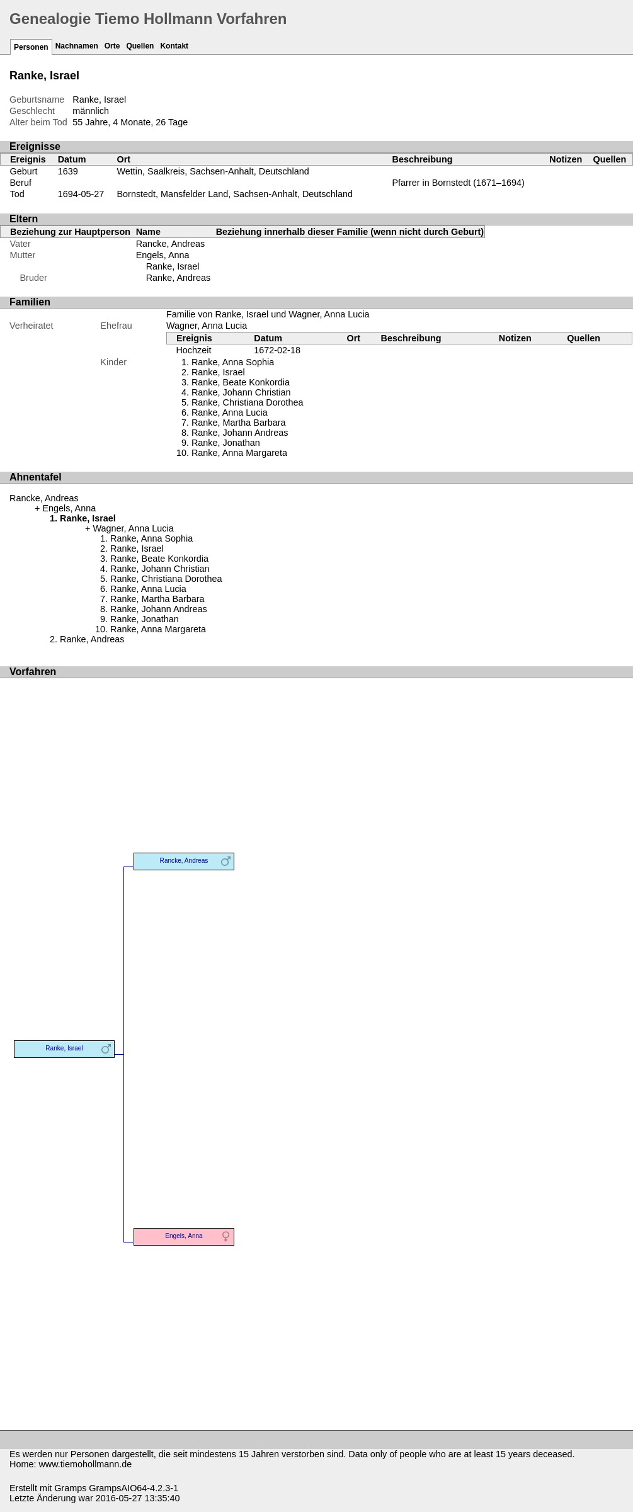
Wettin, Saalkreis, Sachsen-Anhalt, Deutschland (213, 171)
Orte (112, 46)
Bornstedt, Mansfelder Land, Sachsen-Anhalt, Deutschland (235, 194)
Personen (31, 47)
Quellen (140, 46)
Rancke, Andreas (170, 244)
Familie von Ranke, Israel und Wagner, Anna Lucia (268, 314)
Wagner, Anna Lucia (206, 326)
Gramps (70, 1488)
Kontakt (174, 46)
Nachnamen (76, 46)
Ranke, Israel (173, 266)
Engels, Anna (163, 255)
